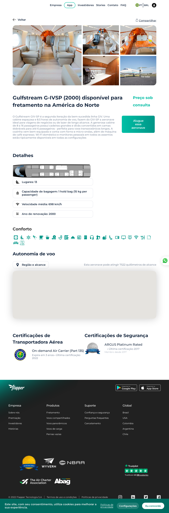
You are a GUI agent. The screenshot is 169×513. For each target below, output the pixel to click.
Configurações (128, 505)
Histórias (13, 428)
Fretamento (53, 412)
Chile (125, 434)
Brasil (126, 412)
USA (125, 418)
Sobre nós (13, 412)
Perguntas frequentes (97, 418)
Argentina (128, 428)
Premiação (14, 418)
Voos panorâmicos (56, 423)
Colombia (128, 423)
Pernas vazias (53, 434)
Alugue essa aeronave (138, 124)
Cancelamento (93, 423)
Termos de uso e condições (62, 497)
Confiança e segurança (97, 412)
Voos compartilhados (58, 418)
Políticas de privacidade (95, 497)
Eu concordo (153, 505)
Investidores (15, 423)
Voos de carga (54, 428)
